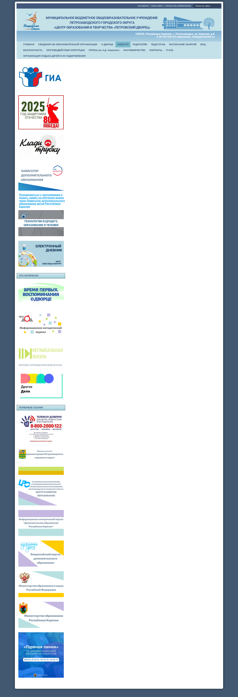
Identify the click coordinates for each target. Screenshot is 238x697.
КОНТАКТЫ (155, 50)
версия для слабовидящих (178, 5)
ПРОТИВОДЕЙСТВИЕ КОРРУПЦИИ (65, 50)
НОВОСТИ (123, 44)
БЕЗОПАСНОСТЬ (32, 50)
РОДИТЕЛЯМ (140, 44)
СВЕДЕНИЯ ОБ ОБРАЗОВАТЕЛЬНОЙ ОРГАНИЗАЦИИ (67, 44)
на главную (143, 5)
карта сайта (157, 5)
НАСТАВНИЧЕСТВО (134, 50)
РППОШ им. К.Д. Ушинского (104, 50)
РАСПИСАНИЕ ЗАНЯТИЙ (183, 44)
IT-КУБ (169, 50)
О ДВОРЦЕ (107, 44)
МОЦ (203, 44)
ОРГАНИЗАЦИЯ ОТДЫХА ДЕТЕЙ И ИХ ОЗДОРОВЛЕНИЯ (54, 56)
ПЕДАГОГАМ (158, 44)
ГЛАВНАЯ (28, 44)
